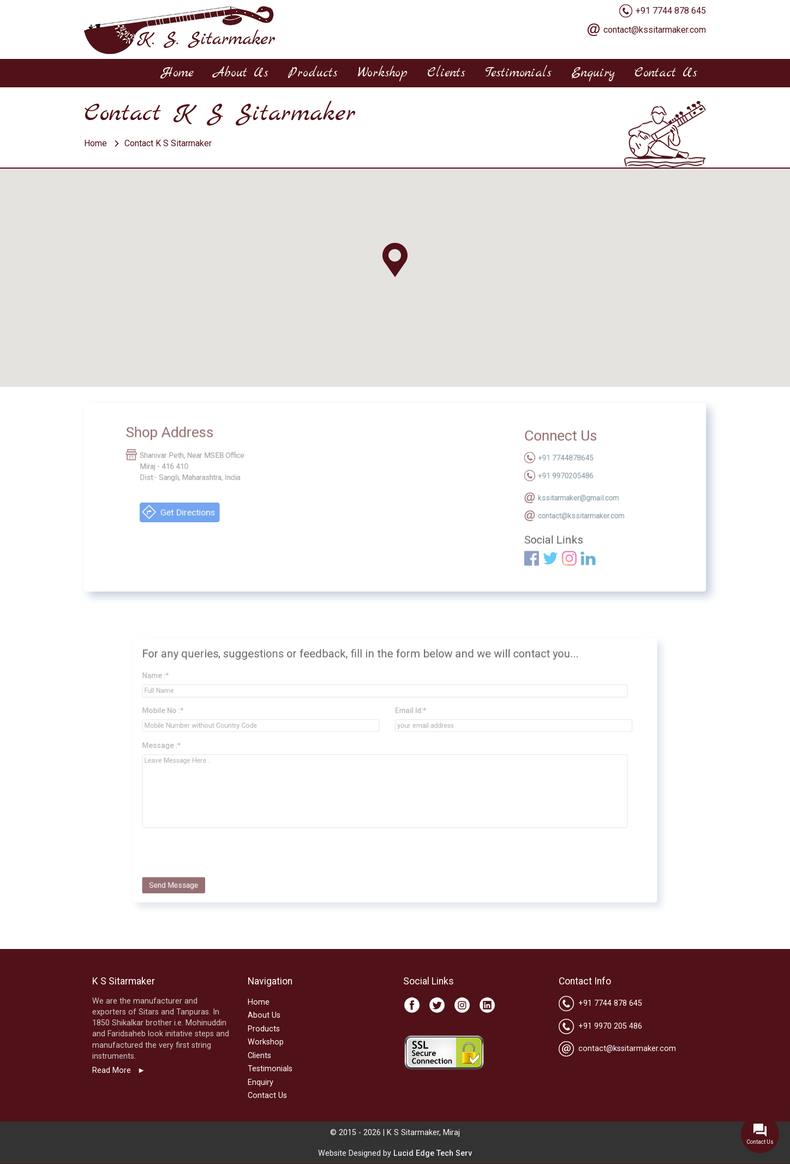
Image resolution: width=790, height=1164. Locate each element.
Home (177, 73)
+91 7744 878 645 (671, 10)
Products (313, 73)
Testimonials (518, 73)
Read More (112, 1070)
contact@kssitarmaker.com (654, 30)
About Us (240, 73)
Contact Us (666, 73)
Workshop (382, 73)
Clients (446, 73)
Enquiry (593, 73)
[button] (395, 260)
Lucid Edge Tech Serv (432, 1153)
